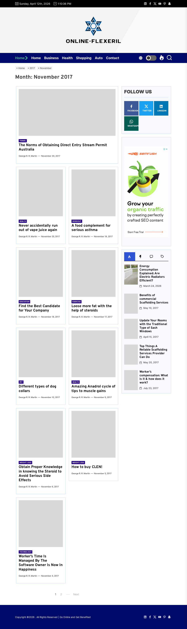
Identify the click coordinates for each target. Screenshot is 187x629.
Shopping (84, 58)
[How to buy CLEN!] (94, 434)
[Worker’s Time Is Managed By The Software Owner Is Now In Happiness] (41, 523)
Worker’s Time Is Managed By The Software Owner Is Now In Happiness (41, 563)
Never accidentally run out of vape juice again (38, 227)
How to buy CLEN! (87, 467)
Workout (76, 221)
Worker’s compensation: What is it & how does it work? (154, 377)
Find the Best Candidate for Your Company (39, 308)
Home (21, 58)
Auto (99, 58)
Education (24, 302)
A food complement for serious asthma (91, 227)
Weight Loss (25, 462)
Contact (112, 58)
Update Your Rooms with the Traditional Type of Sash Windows (153, 326)
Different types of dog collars (37, 388)
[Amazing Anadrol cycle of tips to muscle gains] (94, 353)
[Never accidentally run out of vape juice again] (41, 193)
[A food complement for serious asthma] (94, 193)
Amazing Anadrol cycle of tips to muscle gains (93, 388)
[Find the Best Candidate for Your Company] (41, 273)
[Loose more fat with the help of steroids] (94, 273)
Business (51, 58)
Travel (23, 141)
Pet (21, 382)
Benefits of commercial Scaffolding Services (154, 298)
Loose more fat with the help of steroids (92, 308)
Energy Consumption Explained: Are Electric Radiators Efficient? (152, 273)
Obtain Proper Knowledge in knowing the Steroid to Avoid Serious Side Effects (40, 474)
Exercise (76, 302)
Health (67, 58)
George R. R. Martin (28, 156)
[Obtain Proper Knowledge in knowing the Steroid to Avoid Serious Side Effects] (41, 434)
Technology (26, 552)
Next (76, 594)
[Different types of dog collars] (41, 353)
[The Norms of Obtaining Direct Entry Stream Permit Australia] (67, 112)
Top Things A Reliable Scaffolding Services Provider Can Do (153, 351)
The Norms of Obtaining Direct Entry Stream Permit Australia (63, 147)
